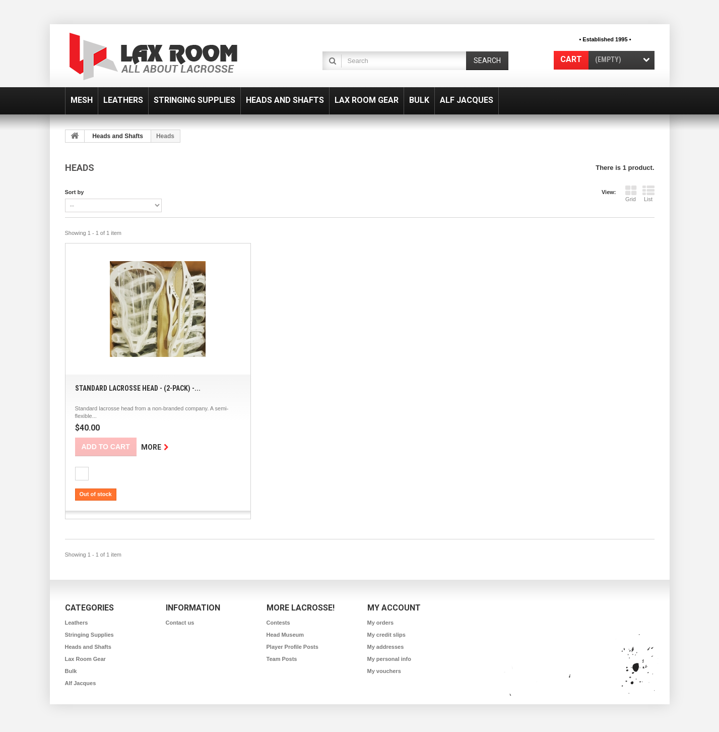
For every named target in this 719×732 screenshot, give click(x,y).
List (648, 193)
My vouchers (384, 671)
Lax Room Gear (367, 100)
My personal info (389, 659)
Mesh (82, 100)
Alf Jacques (466, 100)
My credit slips (386, 635)
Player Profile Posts (292, 647)
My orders (380, 623)
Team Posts (282, 659)
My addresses (385, 647)
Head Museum (285, 635)
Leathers (123, 100)
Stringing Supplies (194, 100)
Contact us (180, 623)
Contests (278, 623)
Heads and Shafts (285, 100)
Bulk (419, 100)
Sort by (74, 192)
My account (394, 608)
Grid (630, 193)
